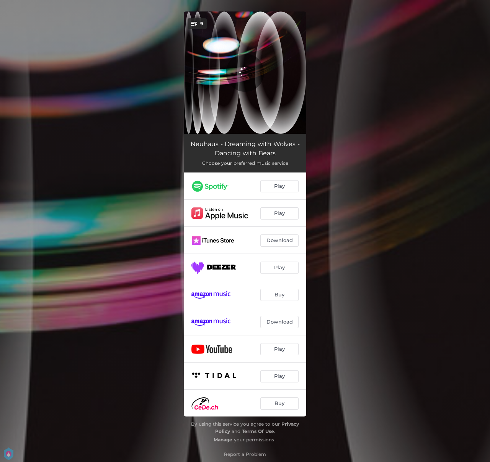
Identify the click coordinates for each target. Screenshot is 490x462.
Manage (223, 439)
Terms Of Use (258, 431)
